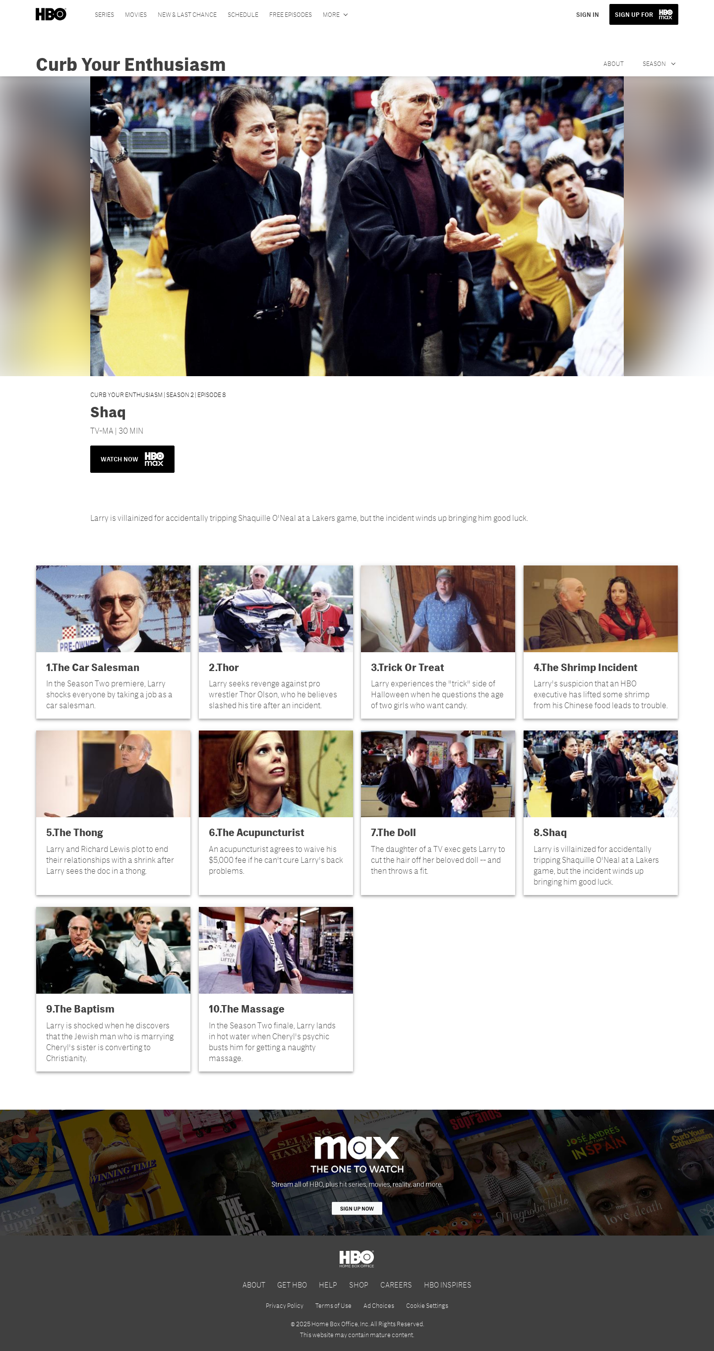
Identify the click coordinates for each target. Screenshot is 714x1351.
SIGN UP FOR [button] (634, 14)
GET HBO (292, 1284)
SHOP (358, 1284)
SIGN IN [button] (587, 14)
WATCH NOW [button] (132, 459)
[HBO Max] (357, 1173)
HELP (328, 1284)
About (613, 63)
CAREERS (396, 1284)
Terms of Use (333, 1305)
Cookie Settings (427, 1305)
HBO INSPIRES (448, 1284)
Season (655, 63)
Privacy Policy (284, 1305)
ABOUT (253, 1284)
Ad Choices (378, 1305)
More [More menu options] (331, 14)
